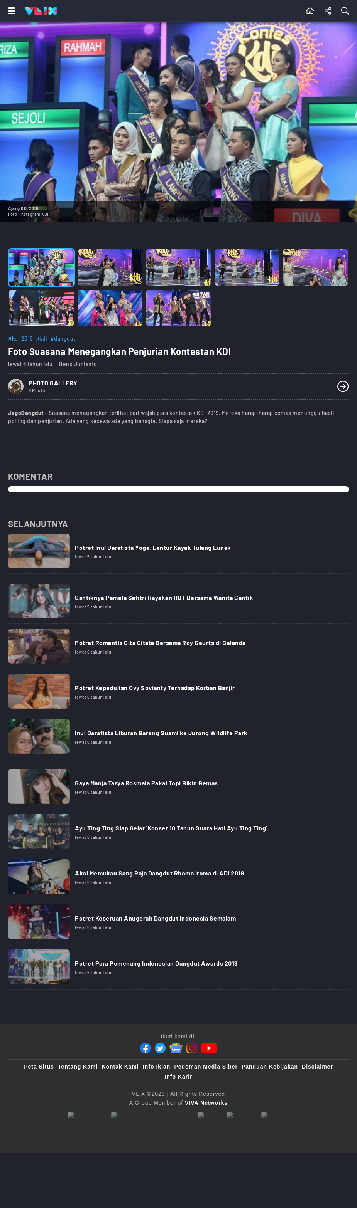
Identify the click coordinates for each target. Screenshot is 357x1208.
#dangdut (63, 338)
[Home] (41, 11)
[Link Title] (178, 554)
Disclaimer (317, 1067)
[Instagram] (191, 1048)
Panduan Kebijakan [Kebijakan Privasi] (270, 1067)
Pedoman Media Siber (205, 1067)
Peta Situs (39, 1067)
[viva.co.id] (85, 1115)
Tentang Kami (78, 1067)
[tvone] (150, 1115)
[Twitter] (160, 1048)
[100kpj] (208, 1115)
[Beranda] (310, 11)
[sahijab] (240, 1115)
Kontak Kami (120, 1067)
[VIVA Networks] (206, 1103)
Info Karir (178, 1077)
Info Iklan (156, 1067)
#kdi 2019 (20, 338)
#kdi (41, 338)
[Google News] (176, 1048)
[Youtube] (209, 1048)
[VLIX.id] (275, 1115)
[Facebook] (145, 1048)
